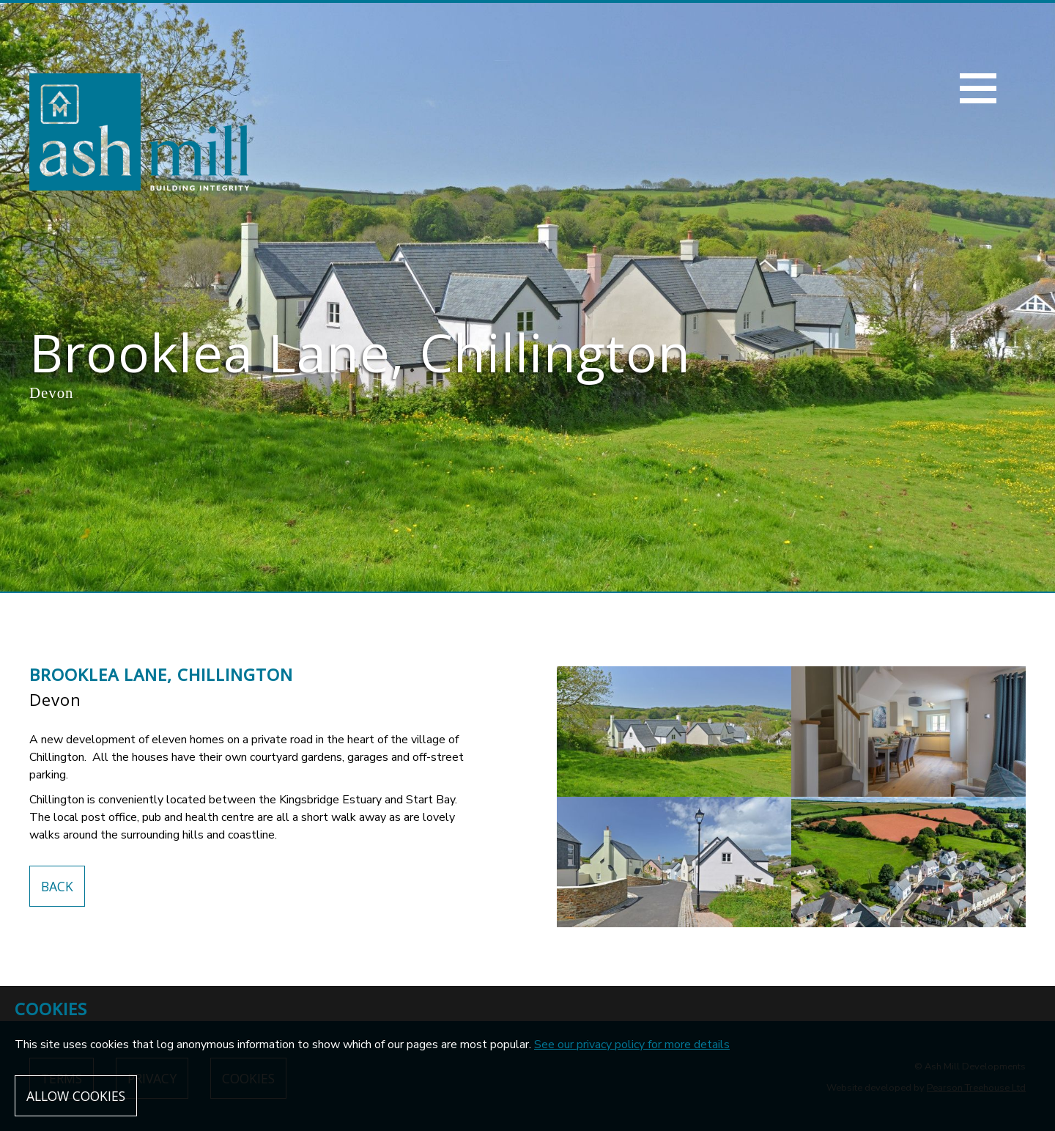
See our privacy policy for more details (632, 1044)
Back (57, 886)
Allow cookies (75, 1096)
